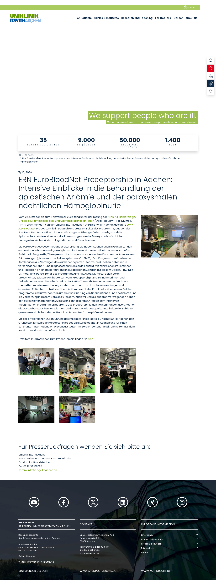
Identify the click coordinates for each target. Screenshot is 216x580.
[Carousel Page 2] (2, 65)
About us (191, 18)
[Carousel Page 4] (2, 69)
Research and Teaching (137, 18)
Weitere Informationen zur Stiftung (36, 561)
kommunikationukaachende (37, 470)
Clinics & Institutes (106, 18)
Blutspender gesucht (33, 571)
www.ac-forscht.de (155, 571)
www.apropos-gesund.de (98, 571)
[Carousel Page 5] (2, 72)
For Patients (84, 18)
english (189, 7)
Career (178, 18)
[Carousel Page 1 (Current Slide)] (2, 62)
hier (90, 339)
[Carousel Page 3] (2, 67)
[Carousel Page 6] (2, 74)
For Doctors (163, 18)
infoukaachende (90, 550)
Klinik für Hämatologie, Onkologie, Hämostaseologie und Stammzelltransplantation (77, 219)
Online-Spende (26, 556)
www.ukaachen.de (90, 553)
